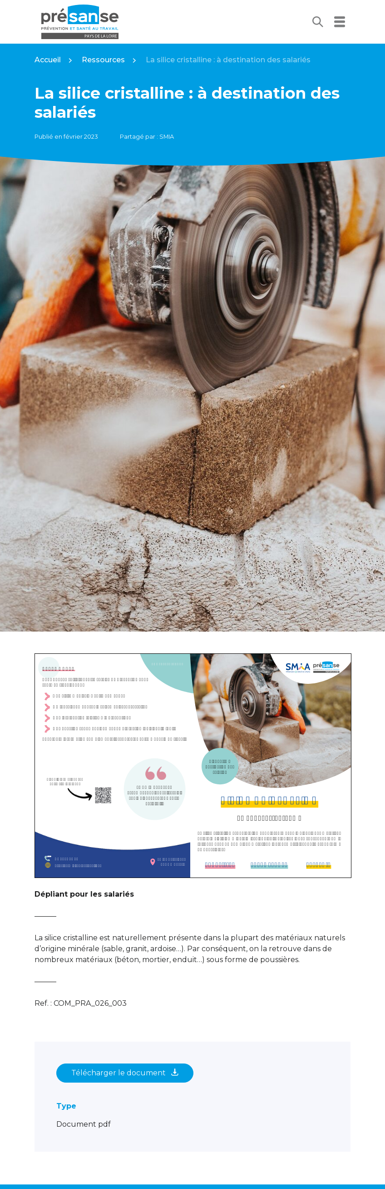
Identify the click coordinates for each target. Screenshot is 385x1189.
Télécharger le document (124, 1073)
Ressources (103, 59)
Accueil (48, 59)
